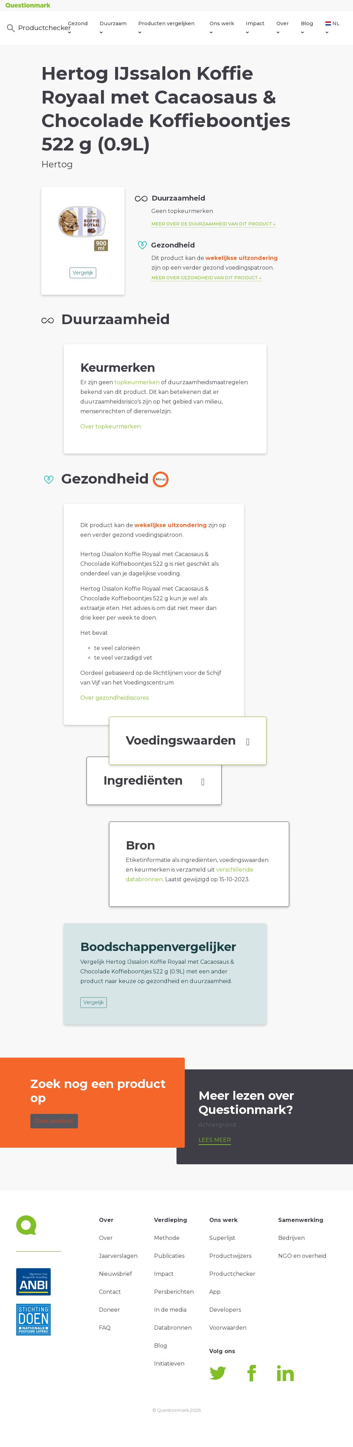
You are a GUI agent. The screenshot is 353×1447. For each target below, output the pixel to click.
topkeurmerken (137, 382)
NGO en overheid (302, 1256)
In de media (170, 1310)
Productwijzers (230, 1256)
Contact (110, 1292)
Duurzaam (113, 26)
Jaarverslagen (118, 1256)
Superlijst (222, 1238)
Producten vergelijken (166, 26)
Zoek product (54, 1121)
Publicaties (169, 1256)
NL (332, 26)
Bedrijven (291, 1238)
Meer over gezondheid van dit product (204, 277)
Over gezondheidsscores (114, 698)
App (215, 1292)
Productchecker (37, 28)
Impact (255, 26)
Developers (225, 1310)
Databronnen (173, 1327)
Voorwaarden (227, 1327)
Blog (307, 26)
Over (282, 26)
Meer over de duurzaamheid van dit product (211, 223)
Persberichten (174, 1292)
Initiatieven (169, 1363)
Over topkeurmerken (110, 426)
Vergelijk (83, 273)
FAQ (105, 1327)
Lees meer (215, 1140)
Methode (167, 1238)
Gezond (78, 26)
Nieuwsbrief (115, 1274)
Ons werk (222, 26)
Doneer (109, 1310)
